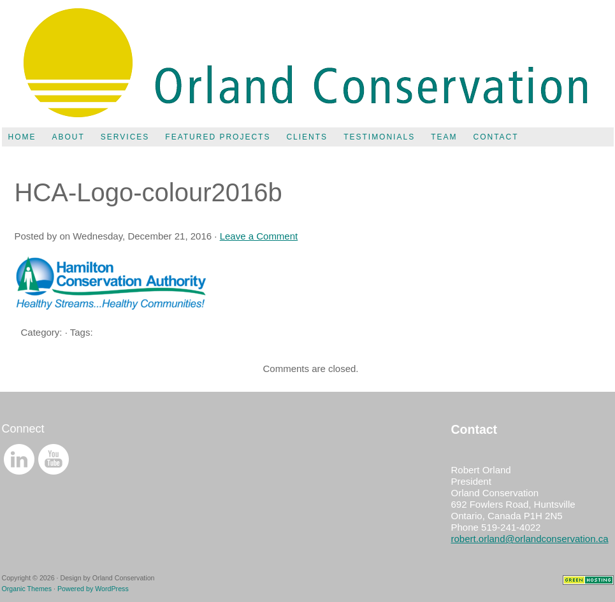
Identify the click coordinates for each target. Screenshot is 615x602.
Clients (307, 137)
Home (22, 137)
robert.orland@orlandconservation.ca (530, 538)
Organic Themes (27, 588)
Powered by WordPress (93, 588)
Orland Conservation (308, 63)
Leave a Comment (259, 236)
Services (125, 137)
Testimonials (379, 137)
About (68, 137)
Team (444, 137)
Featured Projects (217, 137)
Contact (495, 137)
